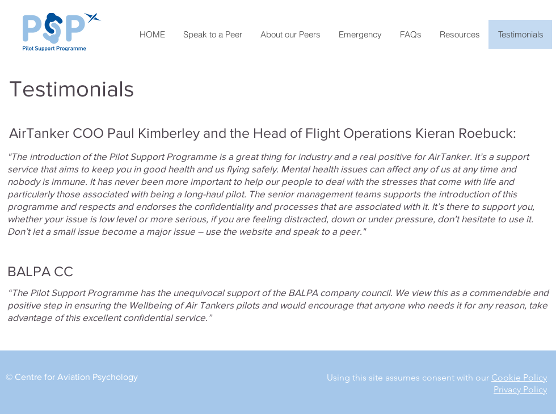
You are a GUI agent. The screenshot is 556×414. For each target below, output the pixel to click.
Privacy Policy (520, 389)
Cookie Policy (519, 377)
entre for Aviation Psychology (79, 377)
